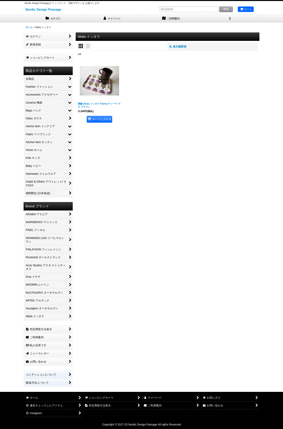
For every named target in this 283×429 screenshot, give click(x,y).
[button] (229, 19)
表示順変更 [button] (178, 46)
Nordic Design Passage (43, 9)
